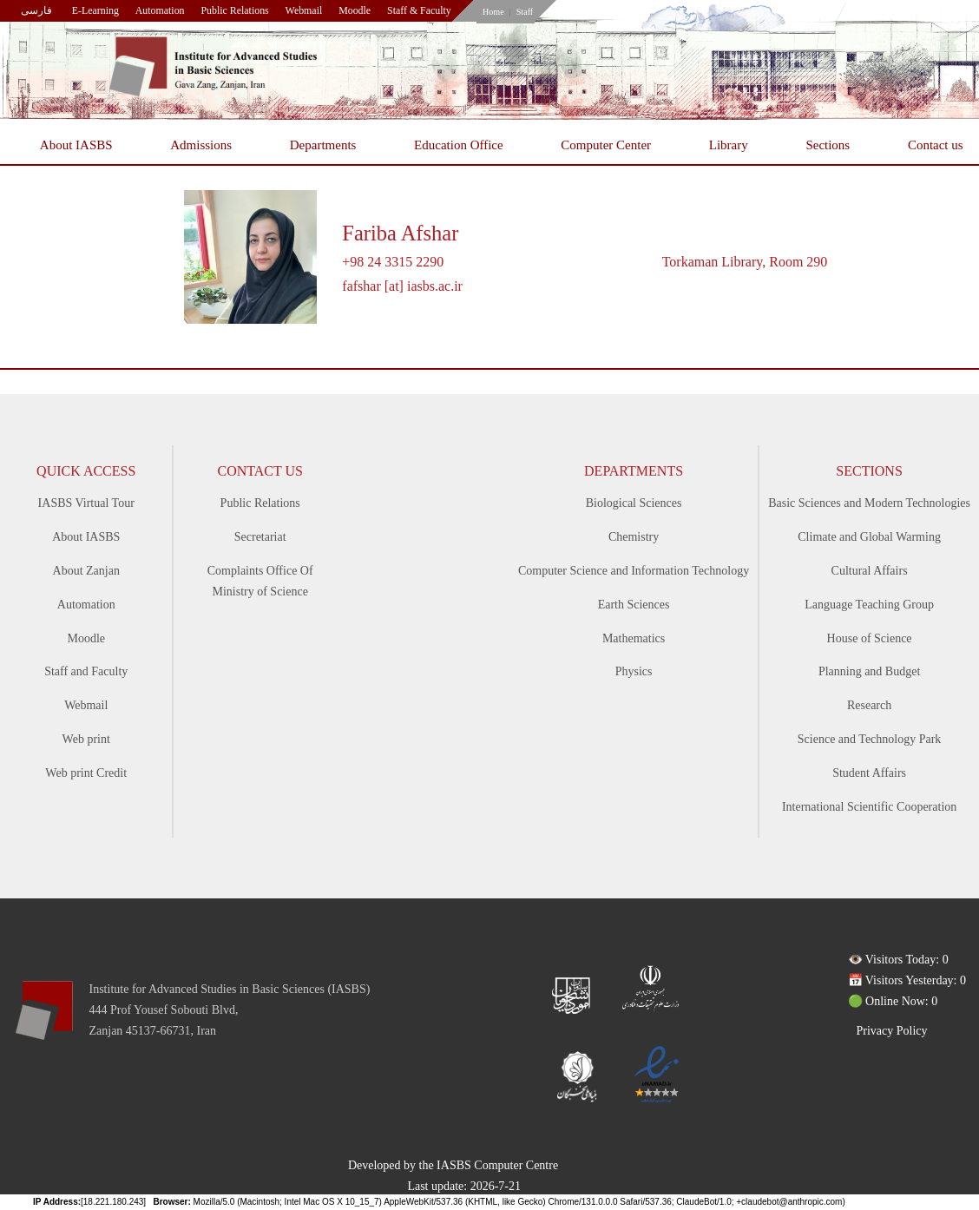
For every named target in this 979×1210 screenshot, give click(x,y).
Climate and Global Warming (869, 536)
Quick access (85, 471)
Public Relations (234, 10)
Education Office (458, 145)
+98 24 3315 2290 (393, 261)
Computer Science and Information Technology (633, 570)
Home (493, 11)
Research (869, 705)
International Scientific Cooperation (869, 806)
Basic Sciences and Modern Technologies (869, 503)
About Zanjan (86, 570)
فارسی (36, 10)
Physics (634, 671)
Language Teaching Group (869, 604)
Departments (323, 145)
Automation (160, 10)
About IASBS (76, 145)
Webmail (304, 10)
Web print (86, 739)
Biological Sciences (634, 503)
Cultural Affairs (869, 570)
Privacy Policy (892, 1030)
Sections (827, 145)
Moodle (354, 10)
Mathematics (633, 638)
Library (728, 145)
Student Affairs (869, 772)
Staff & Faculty (419, 10)
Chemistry (633, 536)
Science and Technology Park (870, 739)
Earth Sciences (634, 604)
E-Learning (95, 10)
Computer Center (606, 145)
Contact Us (259, 471)
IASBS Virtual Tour (86, 503)
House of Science (869, 638)
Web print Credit (86, 772)
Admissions (201, 145)
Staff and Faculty (86, 671)
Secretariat (260, 536)
